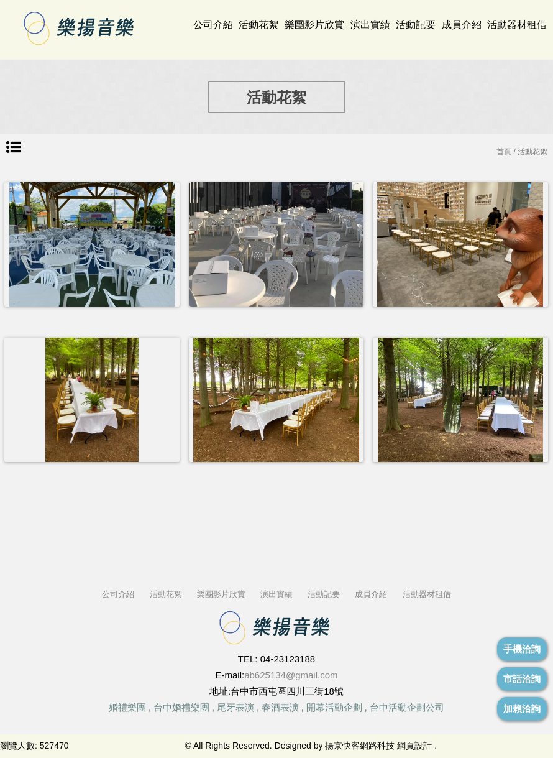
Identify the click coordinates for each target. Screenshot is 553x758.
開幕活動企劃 (334, 707)
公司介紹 (213, 24)
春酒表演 (280, 707)
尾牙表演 (235, 707)
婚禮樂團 (127, 707)
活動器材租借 (517, 24)
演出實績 (370, 24)
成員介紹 (462, 24)
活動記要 (416, 24)
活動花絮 (258, 24)
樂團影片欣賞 (314, 24)
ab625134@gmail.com (290, 675)
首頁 (503, 151)
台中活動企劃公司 (407, 707)
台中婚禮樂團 (181, 707)
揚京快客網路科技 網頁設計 (378, 746)
